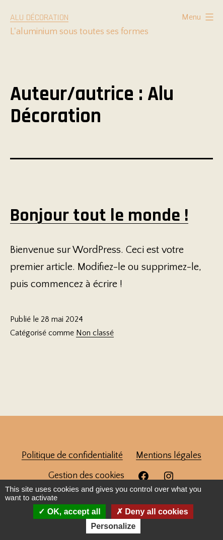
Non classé (95, 332)
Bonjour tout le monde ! (99, 215)
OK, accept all (69, 511)
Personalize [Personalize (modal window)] (113, 526)
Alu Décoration (39, 17)
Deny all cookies (152, 511)
